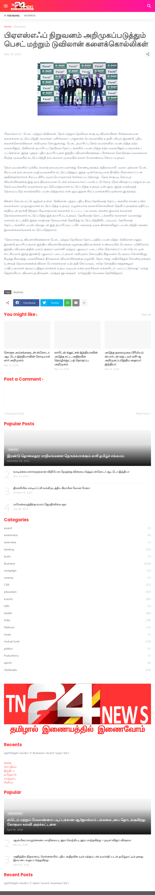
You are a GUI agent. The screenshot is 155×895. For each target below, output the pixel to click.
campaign (77, 570)
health (77, 613)
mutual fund (77, 641)
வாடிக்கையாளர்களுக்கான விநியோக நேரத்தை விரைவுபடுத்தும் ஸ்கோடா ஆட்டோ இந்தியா (71, 471)
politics (77, 649)
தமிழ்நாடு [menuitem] (10, 774)
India (77, 620)
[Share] (148, 54)
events (77, 599)
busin (77, 556)
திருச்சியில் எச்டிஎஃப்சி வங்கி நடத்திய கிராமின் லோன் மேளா (51, 488)
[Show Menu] (5, 6)
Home (7, 26)
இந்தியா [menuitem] (9, 770)
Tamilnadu (77, 670)
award (77, 528)
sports (77, 663)
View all (146, 314)
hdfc (77, 606)
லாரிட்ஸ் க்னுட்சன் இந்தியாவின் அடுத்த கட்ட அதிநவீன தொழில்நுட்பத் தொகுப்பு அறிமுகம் (76, 358)
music (77, 634)
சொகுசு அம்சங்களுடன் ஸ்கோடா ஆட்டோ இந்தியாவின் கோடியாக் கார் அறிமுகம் (27, 356)
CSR (77, 585)
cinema (77, 578)
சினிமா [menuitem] (8, 782)
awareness (77, 535)
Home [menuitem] (7, 763)
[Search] (149, 6)
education (77, 592)
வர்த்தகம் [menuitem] (10, 778)
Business (30, 15)
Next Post (142, 413)
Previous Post (15, 413)
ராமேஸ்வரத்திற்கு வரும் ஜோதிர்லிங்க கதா (39, 504)
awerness (77, 542)
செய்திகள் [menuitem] (10, 766)
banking (77, 549)
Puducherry (77, 656)
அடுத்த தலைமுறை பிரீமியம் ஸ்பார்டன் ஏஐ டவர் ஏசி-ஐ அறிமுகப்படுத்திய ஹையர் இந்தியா (124, 358)
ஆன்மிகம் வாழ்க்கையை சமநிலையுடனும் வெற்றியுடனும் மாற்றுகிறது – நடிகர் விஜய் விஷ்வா (72, 840)
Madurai (77, 627)
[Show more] (84, 302)
